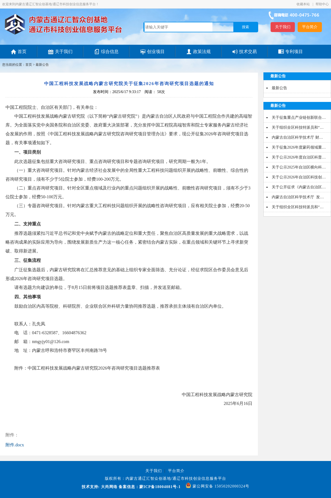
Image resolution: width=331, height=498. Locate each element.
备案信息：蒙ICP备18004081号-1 (150, 487)
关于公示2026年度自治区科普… (299, 157)
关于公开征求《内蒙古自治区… (299, 187)
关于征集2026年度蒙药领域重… (299, 147)
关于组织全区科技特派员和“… (298, 127)
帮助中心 (322, 4)
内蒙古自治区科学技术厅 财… (297, 137)
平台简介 (309, 27)
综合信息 (110, 51)
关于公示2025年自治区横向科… (299, 167)
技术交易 (248, 51)
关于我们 (282, 27)
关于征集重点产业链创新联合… (299, 117)
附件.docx (15, 444)
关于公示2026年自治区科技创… (299, 177)
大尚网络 (109, 487)
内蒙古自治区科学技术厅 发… (298, 197)
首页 (22, 51)
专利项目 (294, 51)
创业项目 (156, 51)
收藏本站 (304, 4)
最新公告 (42, 65)
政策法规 (202, 51)
